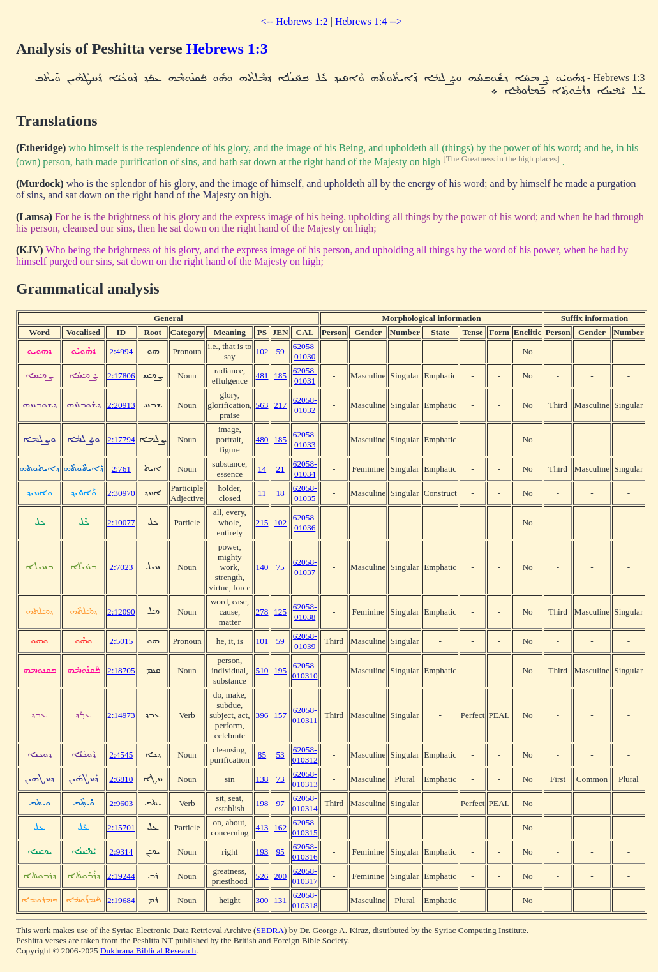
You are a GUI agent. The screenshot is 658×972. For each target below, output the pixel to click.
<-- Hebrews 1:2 (294, 21)
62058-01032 (305, 405)
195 (280, 670)
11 (262, 493)
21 (280, 469)
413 (261, 827)
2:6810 (121, 779)
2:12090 (121, 612)
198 (261, 803)
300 (261, 900)
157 (280, 715)
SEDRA (270, 930)
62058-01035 (305, 493)
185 (280, 375)
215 (261, 522)
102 (261, 351)
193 (261, 851)
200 (280, 876)
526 (261, 876)
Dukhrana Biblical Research (148, 950)
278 (261, 612)
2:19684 (121, 900)
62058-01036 (305, 522)
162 (280, 827)
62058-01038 (305, 612)
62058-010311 (305, 715)
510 (261, 670)
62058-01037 (305, 567)
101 (261, 641)
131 (280, 900)
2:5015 (121, 641)
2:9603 (121, 803)
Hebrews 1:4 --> (368, 21)
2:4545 (121, 754)
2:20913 (121, 405)
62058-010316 (305, 852)
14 (262, 469)
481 (261, 375)
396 (261, 715)
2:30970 (121, 493)
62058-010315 (305, 827)
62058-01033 (305, 439)
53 (280, 754)
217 (280, 405)
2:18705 (121, 670)
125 (280, 612)
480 (261, 439)
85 (262, 754)
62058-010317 (305, 876)
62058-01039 (305, 641)
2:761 (121, 469)
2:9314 (121, 851)
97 (280, 803)
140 (261, 567)
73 (280, 779)
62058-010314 (305, 803)
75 (280, 567)
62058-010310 (305, 670)
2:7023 (121, 567)
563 (261, 405)
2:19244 (121, 876)
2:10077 (121, 522)
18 (280, 493)
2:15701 (121, 827)
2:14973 (121, 715)
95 (280, 851)
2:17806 (121, 375)
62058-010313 (305, 779)
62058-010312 (305, 755)
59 (280, 351)
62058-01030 (305, 351)
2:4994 (121, 351)
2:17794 (121, 439)
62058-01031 (305, 375)
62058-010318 (305, 900)
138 (261, 779)
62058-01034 (305, 469)
